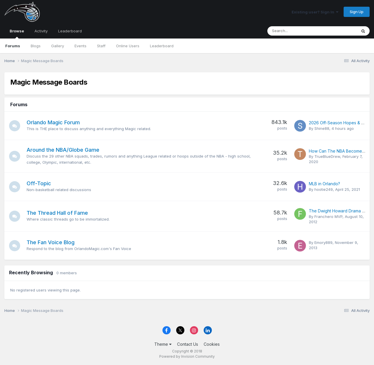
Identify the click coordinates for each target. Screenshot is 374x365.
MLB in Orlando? (324, 183)
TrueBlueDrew (327, 156)
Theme (163, 344)
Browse (17, 34)
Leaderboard (162, 45)
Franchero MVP (328, 216)
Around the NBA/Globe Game (63, 150)
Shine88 (321, 128)
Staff (101, 45)
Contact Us (187, 344)
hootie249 (323, 189)
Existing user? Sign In (315, 12)
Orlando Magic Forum (53, 122)
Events (80, 45)
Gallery (57, 45)
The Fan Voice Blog (51, 242)
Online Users (127, 45)
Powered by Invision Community (187, 356)
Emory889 (323, 242)
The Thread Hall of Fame (58, 213)
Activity (41, 31)
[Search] (296, 31)
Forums (12, 45)
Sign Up (356, 11)
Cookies (212, 344)
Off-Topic (39, 183)
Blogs (36, 45)
